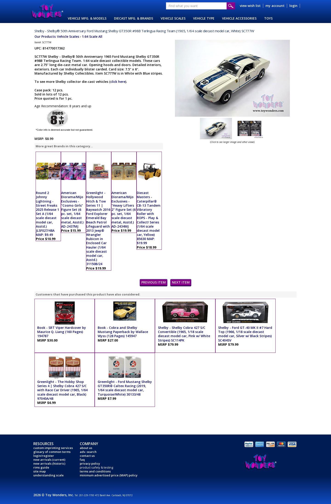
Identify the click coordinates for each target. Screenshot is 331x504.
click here (117, 81)
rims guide (41, 467)
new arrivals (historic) (49, 463)
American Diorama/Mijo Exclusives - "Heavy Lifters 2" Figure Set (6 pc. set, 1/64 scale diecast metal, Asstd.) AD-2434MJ (123, 210)
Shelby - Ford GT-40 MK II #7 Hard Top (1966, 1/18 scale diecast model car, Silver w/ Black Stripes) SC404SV (245, 333)
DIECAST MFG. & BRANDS (133, 18)
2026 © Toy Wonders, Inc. (54, 495)
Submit (231, 5)
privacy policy (90, 463)
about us (86, 448)
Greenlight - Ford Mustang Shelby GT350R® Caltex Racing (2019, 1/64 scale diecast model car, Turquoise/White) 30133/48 (125, 388)
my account (275, 5)
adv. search (88, 452)
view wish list (250, 5)
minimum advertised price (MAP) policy (108, 475)
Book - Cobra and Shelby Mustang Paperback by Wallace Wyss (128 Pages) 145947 (123, 331)
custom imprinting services (53, 448)
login (293, 5)
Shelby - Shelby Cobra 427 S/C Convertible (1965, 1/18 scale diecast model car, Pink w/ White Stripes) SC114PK (184, 333)
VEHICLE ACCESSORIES (239, 18)
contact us (87, 456)
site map (39, 471)
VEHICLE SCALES (173, 18)
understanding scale (48, 475)
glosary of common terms (52, 452)
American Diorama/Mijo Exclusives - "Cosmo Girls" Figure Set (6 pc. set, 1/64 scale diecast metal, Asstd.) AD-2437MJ (72, 210)
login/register (43, 456)
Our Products (45, 36)
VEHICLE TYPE (203, 18)
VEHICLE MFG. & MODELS (87, 18)
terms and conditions (95, 471)
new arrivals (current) (49, 460)
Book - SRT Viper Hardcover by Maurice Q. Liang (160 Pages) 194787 (61, 331)
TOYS (268, 18)
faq (82, 460)
